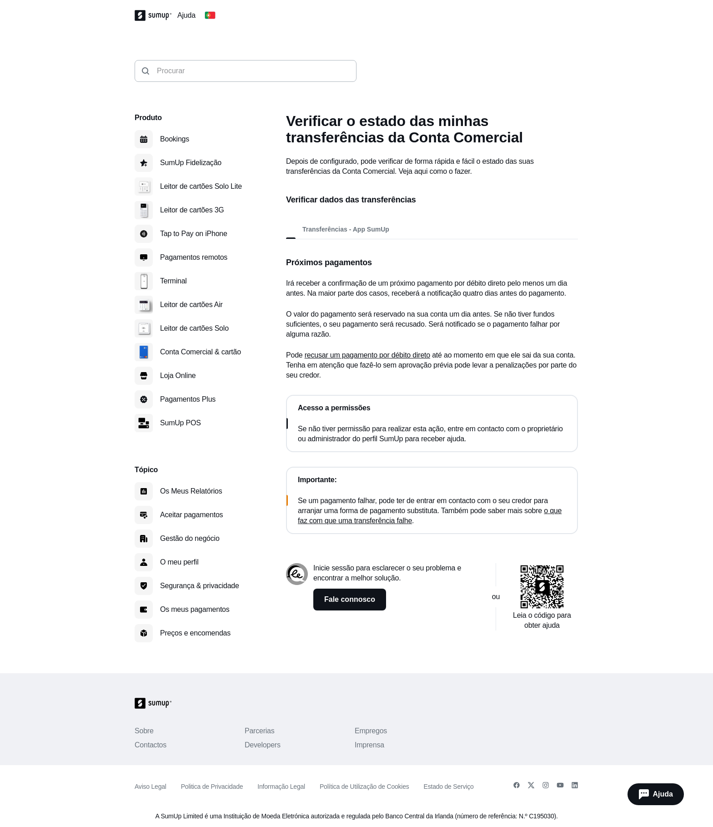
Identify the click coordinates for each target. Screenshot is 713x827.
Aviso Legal (150, 786)
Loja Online (178, 375)
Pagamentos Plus (188, 399)
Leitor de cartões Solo (194, 328)
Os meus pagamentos (195, 609)
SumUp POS (180, 423)
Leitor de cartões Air (191, 304)
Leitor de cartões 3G (192, 210)
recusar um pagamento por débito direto (367, 355)
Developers (263, 745)
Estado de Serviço (449, 786)
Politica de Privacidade (212, 786)
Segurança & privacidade (199, 586)
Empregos (371, 731)
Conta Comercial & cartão (200, 352)
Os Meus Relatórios (191, 491)
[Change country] (210, 15)
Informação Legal (281, 786)
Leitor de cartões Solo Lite (201, 186)
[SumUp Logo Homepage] (156, 15)
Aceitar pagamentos (191, 515)
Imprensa (369, 745)
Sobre (144, 731)
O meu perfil (179, 562)
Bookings (174, 139)
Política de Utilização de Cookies (364, 786)
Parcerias (260, 731)
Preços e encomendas (195, 633)
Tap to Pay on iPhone (193, 233)
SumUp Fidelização (190, 162)
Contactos (150, 745)
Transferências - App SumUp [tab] (345, 229)
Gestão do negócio (190, 538)
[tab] (288, 229)
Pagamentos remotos (193, 257)
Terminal (173, 281)
